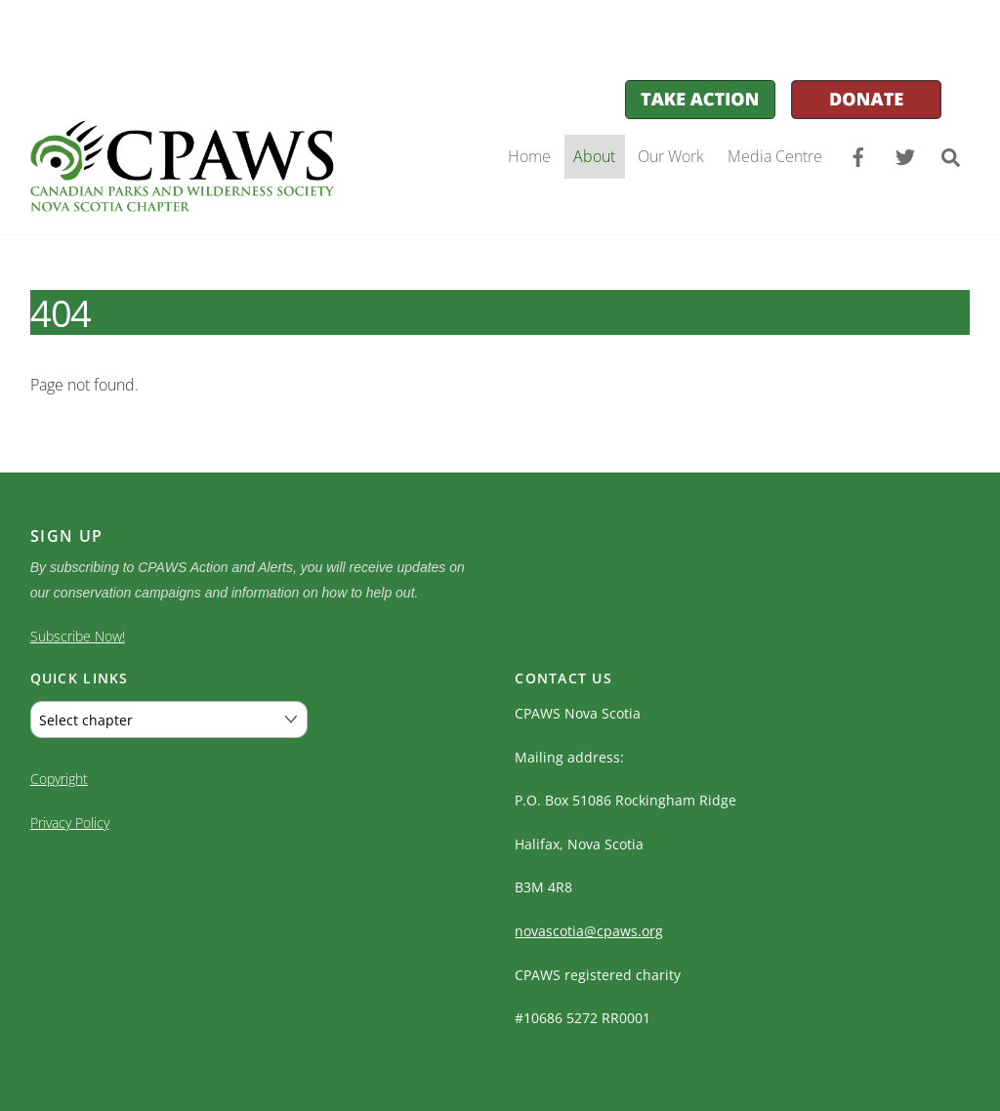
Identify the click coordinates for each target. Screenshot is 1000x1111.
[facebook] (858, 155)
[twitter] (905, 155)
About (594, 156)
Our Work (671, 156)
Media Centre (775, 156)
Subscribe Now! (77, 636)
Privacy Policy (69, 818)
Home (529, 156)
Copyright (59, 774)
